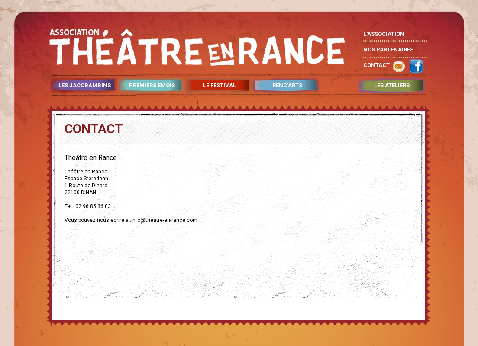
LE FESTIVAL (219, 86)
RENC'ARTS (287, 86)
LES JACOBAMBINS (84, 86)
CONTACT (376, 65)
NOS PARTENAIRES (388, 49)
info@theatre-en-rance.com (164, 220)
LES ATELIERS (392, 86)
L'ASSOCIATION (383, 34)
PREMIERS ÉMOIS (152, 86)
